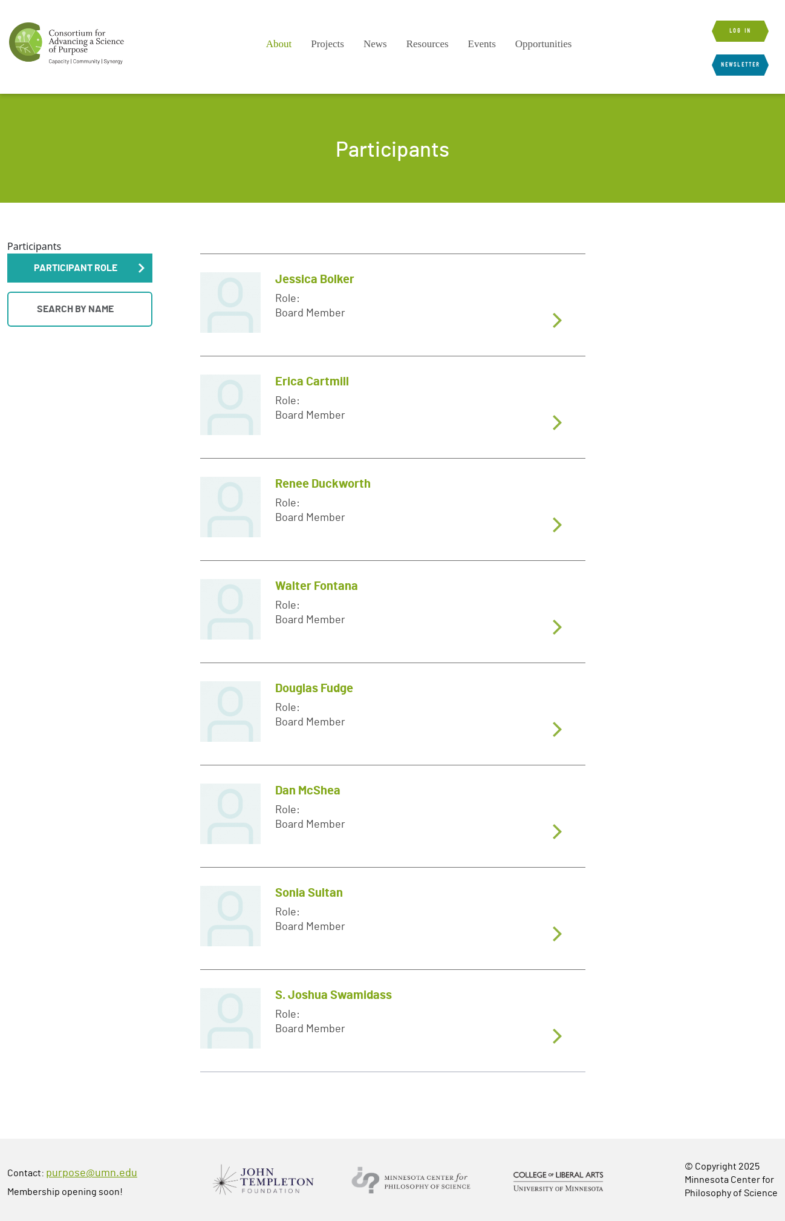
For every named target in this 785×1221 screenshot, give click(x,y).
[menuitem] (279, 44)
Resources (427, 44)
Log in (740, 31)
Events (482, 44)
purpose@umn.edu (91, 1173)
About (279, 44)
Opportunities (543, 44)
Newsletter (740, 65)
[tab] (392, 305)
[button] (79, 268)
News (375, 44)
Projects (327, 44)
